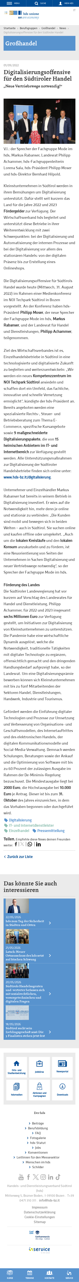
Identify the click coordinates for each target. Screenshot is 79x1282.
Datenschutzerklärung (39, 1212)
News (62, 28)
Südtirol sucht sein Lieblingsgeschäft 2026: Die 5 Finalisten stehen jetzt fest (28, 1032)
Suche (43, 3)
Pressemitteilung (48, 830)
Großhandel (48, 28)
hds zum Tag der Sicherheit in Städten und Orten (28, 923)
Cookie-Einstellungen (39, 1217)
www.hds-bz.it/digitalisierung (27, 477)
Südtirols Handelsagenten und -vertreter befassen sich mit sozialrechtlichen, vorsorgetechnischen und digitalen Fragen (28, 993)
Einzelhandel (16, 830)
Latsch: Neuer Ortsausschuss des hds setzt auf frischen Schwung (28, 955)
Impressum (39, 1208)
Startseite (10, 28)
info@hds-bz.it (49, 1201)
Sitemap (40, 1222)
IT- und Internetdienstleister (29, 825)
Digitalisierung (18, 820)
